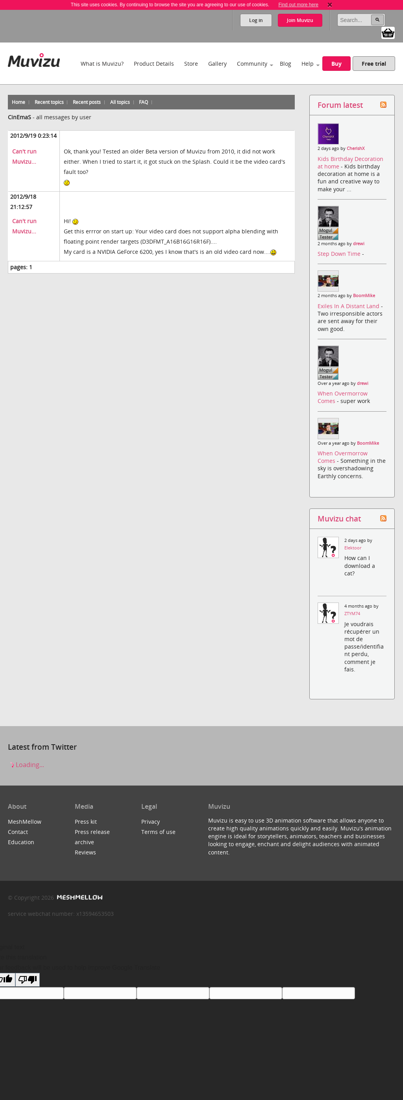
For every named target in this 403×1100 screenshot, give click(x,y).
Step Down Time (340, 253)
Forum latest (340, 105)
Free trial (374, 63)
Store (191, 63)
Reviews (85, 852)
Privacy (150, 821)
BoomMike (364, 295)
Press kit (86, 821)
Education (21, 842)
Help (307, 63)
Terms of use (158, 832)
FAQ (143, 102)
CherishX (355, 148)
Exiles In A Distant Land (349, 306)
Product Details (154, 63)
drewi (358, 243)
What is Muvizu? (102, 63)
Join (300, 20)
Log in (256, 20)
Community (252, 63)
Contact (18, 832)
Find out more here (298, 4)
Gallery (217, 63)
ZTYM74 (352, 613)
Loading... (26, 764)
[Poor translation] (27, 980)
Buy (336, 63)
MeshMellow (24, 821)
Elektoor (352, 548)
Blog (285, 63)
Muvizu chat (339, 518)
